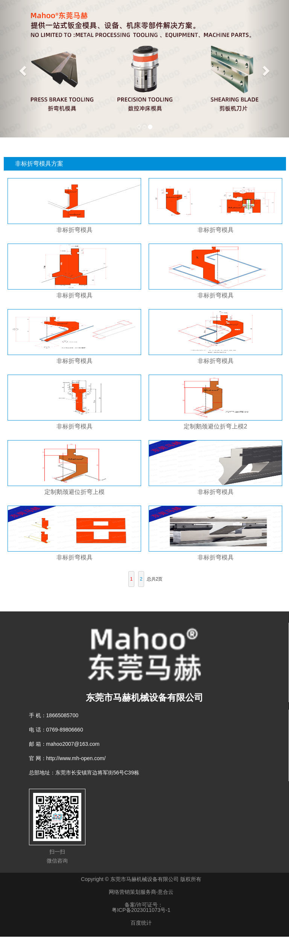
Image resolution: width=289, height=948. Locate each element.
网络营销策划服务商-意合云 (141, 892)
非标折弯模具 (74, 230)
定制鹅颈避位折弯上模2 (215, 426)
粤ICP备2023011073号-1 (141, 910)
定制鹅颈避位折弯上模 (74, 492)
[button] (21, 68)
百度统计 (141, 922)
